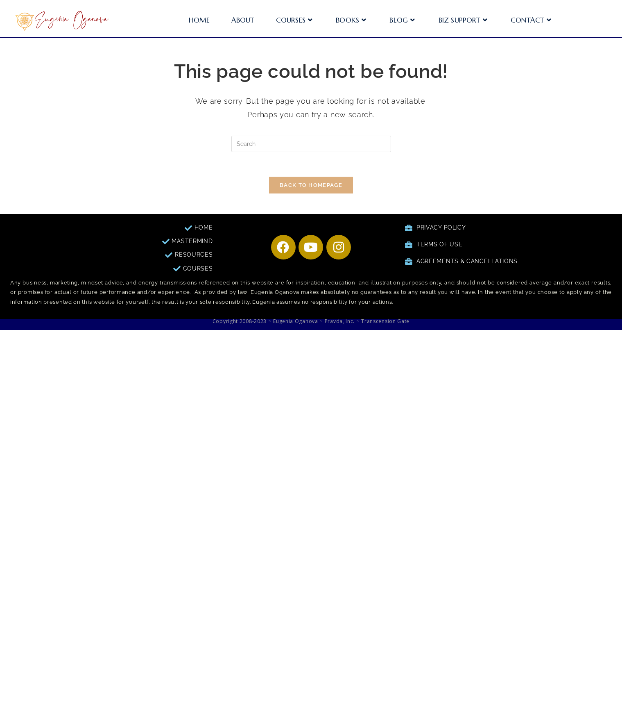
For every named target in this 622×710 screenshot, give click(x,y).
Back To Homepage (311, 185)
